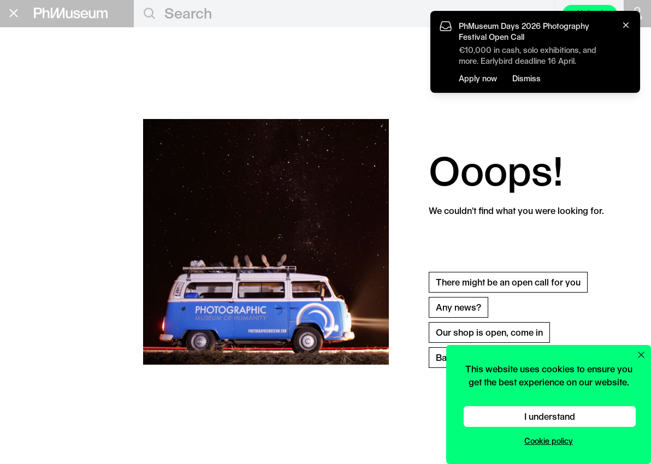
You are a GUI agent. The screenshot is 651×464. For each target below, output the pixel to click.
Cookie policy (548, 440)
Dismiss (526, 78)
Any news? (458, 307)
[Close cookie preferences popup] (641, 354)
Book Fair (39, 113)
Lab (20, 148)
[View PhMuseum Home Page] (71, 13)
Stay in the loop (46, 240)
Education (41, 78)
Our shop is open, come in (489, 332)
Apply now (478, 78)
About (24, 180)
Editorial (35, 60)
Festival (33, 130)
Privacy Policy (33, 272)
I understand (549, 416)
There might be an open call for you (508, 282)
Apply (112, 97)
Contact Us (28, 262)
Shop (22, 194)
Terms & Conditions (43, 282)
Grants (29, 95)
